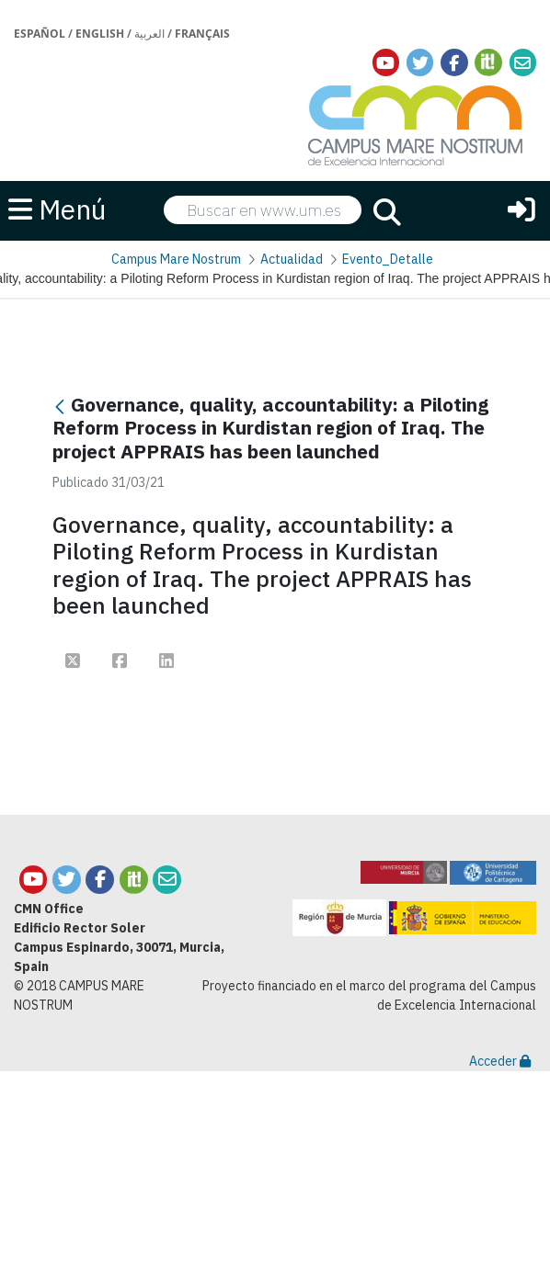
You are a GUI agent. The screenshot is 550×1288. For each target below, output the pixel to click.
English (99, 33)
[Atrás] (59, 406)
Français (202, 33)
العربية (149, 33)
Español (39, 33)
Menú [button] (57, 209)
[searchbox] (262, 210)
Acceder (500, 1061)
